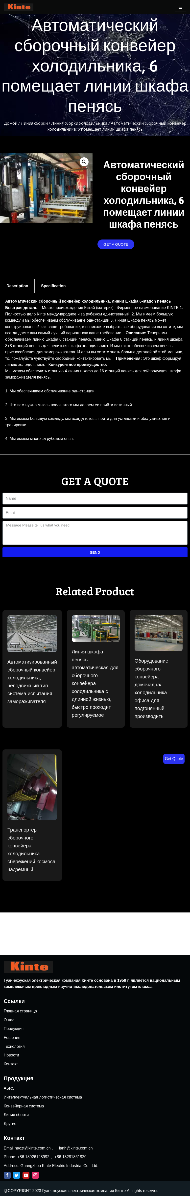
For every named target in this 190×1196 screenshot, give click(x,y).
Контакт (11, 1064)
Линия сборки (34, 123)
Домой (10, 123)
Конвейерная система (24, 1106)
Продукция (14, 1029)
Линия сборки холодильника (79, 123)
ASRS (9, 1088)
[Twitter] (16, 1175)
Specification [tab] (53, 286)
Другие (10, 1124)
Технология (14, 1046)
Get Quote (174, 759)
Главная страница (20, 1011)
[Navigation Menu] (180, 7)
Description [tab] (17, 286)
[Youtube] (26, 1175)
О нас (9, 1020)
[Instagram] (35, 1175)
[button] (115, 244)
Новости (11, 1055)
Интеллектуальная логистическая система (43, 1097)
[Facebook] (7, 1175)
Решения (12, 1037)
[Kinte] (18, 7)
